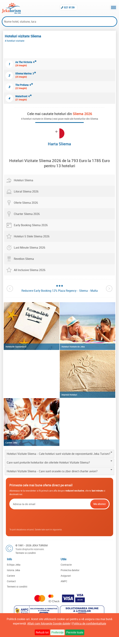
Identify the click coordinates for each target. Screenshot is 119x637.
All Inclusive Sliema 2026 (29, 270)
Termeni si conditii (25, 553)
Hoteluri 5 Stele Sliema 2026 (31, 236)
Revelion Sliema (24, 259)
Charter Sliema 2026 (27, 214)
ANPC (64, 581)
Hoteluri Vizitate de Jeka (73, 346)
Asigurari (66, 575)
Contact (11, 581)
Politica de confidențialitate (89, 623)
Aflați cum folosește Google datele (48, 623)
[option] (59, 288)
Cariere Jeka (11, 442)
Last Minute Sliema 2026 (29, 247)
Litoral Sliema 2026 (26, 191)
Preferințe (57, 632)
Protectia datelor (70, 570)
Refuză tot (42, 632)
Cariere (11, 575)
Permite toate (74, 632)
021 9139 (69, 7)
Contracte (66, 564)
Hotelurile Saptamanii (15, 346)
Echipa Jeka (13, 564)
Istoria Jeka (13, 570)
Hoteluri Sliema (23, 180)
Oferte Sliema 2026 (26, 203)
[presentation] (59, 519)
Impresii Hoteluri (69, 394)
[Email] (49, 504)
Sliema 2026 (82, 113)
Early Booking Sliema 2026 (31, 225)
